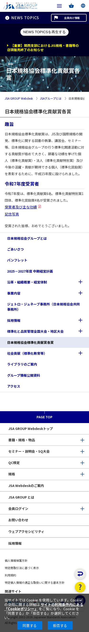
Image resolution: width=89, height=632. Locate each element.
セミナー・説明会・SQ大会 (29, 451)
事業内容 (13, 293)
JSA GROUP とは (21, 497)
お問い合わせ (18, 519)
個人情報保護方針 (16, 560)
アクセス (13, 386)
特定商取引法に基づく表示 (22, 568)
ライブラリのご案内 (22, 364)
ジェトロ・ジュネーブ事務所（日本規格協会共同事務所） (43, 307)
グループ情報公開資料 (23, 375)
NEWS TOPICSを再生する (44, 32)
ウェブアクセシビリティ (26, 531)
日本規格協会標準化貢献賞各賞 (30, 342)
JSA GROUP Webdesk (19, 98)
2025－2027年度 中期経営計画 (30, 271)
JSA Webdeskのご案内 (26, 485)
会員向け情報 (72, 18)
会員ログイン (18, 508)
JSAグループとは (50, 98)
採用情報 (13, 320)
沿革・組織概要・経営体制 (27, 282)
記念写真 (12, 214)
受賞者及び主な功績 (21, 206)
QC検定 (14, 462)
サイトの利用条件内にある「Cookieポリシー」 (43, 606)
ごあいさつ (15, 249)
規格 (11, 474)
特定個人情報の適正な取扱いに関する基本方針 (35, 582)
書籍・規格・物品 (21, 440)
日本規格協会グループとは (27, 238)
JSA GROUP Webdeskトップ (30, 428)
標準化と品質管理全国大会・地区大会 (35, 331)
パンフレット (17, 260)
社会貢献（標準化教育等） (27, 353)
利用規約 (10, 575)
